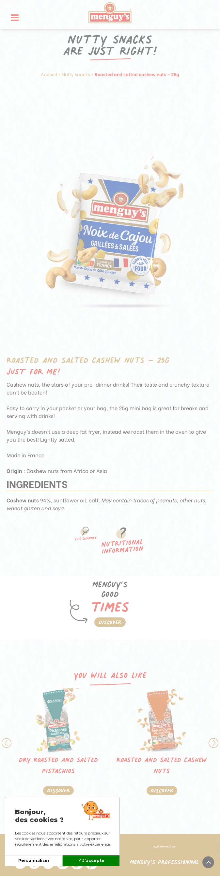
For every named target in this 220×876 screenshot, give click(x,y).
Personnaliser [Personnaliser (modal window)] (34, 860)
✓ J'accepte (91, 860)
